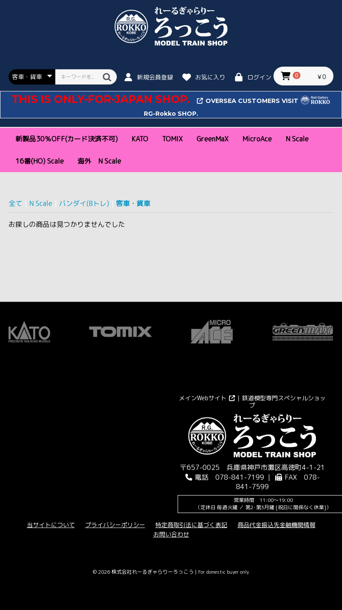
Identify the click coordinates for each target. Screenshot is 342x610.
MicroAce (257, 139)
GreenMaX (212, 139)
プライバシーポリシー (115, 525)
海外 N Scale (99, 161)
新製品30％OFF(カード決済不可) (66, 139)
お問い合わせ (171, 534)
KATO (139, 139)
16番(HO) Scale (39, 161)
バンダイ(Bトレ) (84, 203)
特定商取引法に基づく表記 (191, 525)
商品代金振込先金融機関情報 (276, 525)
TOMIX (172, 139)
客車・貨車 (133, 203)
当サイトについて (51, 525)
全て (15, 203)
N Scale (297, 139)
